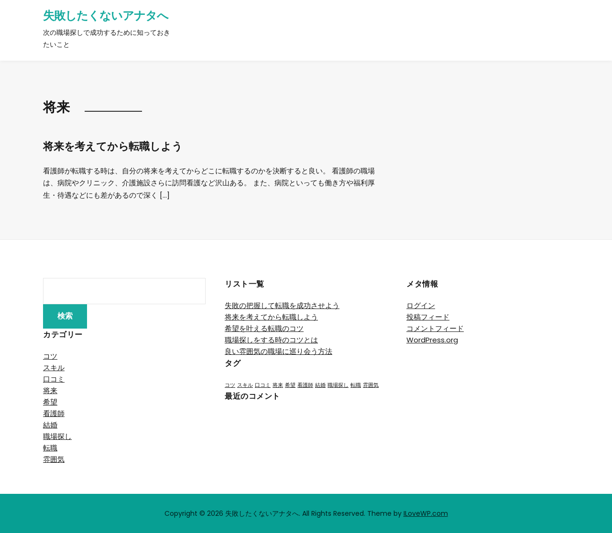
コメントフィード (435, 328)
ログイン (420, 305)
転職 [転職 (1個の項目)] (355, 385)
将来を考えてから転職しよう (112, 146)
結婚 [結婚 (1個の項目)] (320, 385)
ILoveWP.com (426, 513)
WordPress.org (432, 340)
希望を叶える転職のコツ (264, 328)
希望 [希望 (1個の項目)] (290, 385)
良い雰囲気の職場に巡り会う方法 (278, 351)
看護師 (54, 413)
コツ (50, 356)
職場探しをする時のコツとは (271, 340)
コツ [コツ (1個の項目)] (230, 385)
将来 (50, 390)
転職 (50, 448)
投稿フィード (427, 317)
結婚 (50, 425)
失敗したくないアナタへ (105, 15)
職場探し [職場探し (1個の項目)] (338, 385)
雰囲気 (54, 459)
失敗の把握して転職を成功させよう (282, 305)
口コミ (54, 379)
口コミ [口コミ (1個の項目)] (263, 385)
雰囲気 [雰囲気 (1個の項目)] (371, 385)
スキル (54, 367)
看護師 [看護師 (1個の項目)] (305, 385)
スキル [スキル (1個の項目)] (245, 385)
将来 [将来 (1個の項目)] (278, 385)
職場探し (57, 436)
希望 (50, 402)
